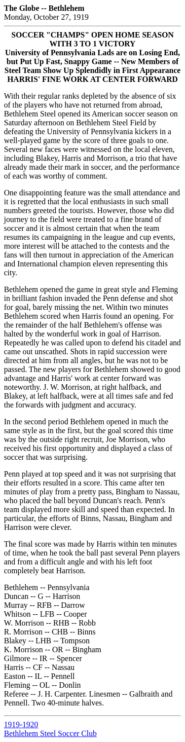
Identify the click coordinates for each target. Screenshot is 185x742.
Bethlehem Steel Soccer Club (50, 733)
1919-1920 (21, 724)
